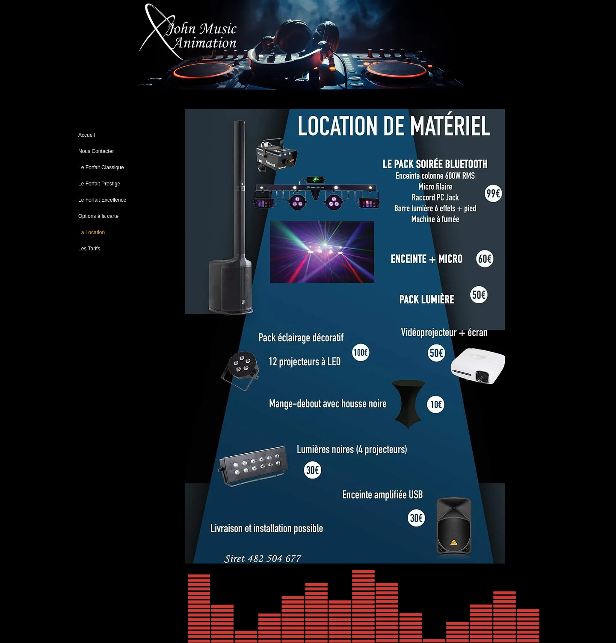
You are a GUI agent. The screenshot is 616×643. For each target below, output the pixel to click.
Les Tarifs (89, 249)
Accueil (86, 135)
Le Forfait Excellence (102, 200)
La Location (91, 232)
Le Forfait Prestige (99, 184)
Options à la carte (98, 216)
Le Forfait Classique (101, 167)
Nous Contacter (96, 151)
